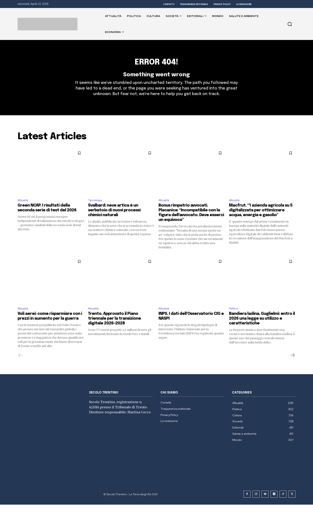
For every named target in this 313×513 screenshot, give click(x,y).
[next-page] (292, 364)
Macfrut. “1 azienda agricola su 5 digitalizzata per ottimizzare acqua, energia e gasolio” (260, 218)
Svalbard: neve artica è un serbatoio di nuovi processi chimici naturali (114, 218)
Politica (234, 316)
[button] (289, 24)
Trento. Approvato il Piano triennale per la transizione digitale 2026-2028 (114, 327)
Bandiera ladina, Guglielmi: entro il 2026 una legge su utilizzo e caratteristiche (262, 327)
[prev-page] (21, 364)
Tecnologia (96, 207)
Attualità (24, 207)
